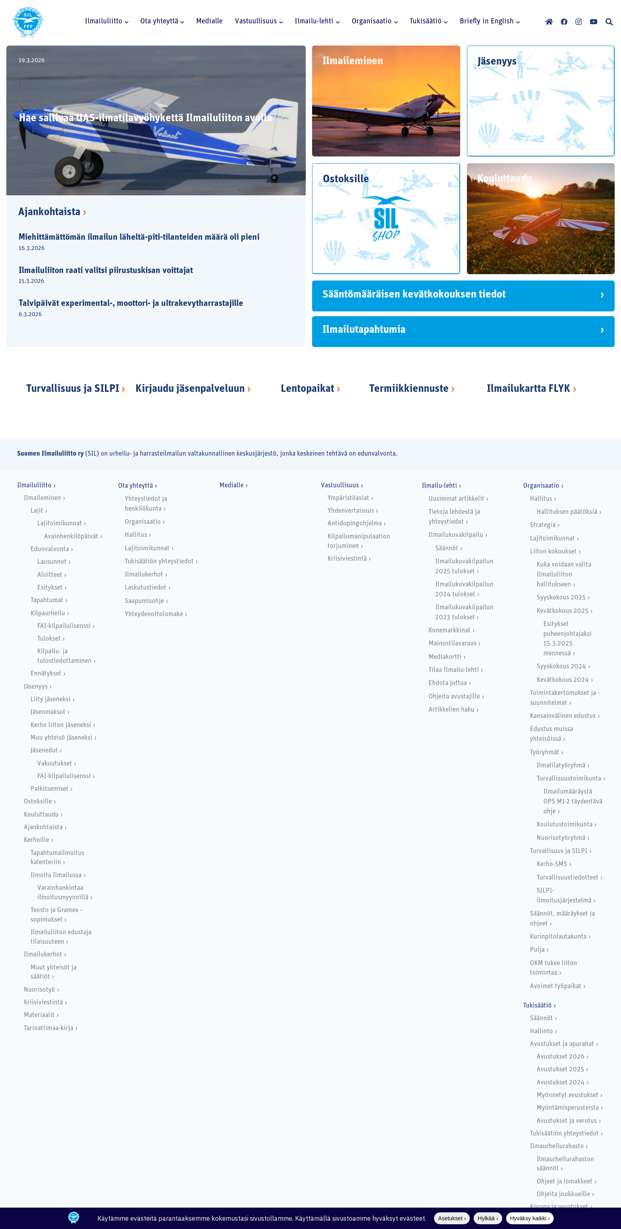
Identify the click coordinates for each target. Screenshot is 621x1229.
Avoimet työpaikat (555, 986)
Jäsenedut (44, 750)
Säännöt (446, 548)
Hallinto (541, 1031)
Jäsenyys (36, 686)
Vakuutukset (54, 763)
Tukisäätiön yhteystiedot (159, 561)
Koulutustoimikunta (564, 824)
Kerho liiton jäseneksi (60, 725)
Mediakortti (445, 657)
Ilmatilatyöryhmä (561, 765)
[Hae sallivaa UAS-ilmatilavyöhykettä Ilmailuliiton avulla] (156, 120)
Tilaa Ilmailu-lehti (454, 670)
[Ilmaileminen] (386, 101)
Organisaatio (143, 522)
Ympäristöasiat (348, 498)
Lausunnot (52, 562)
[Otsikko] (549, 21)
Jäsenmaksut (47, 712)
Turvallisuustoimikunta (569, 778)
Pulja (537, 950)
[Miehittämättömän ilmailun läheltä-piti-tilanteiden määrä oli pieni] (149, 243)
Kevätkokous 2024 (563, 680)
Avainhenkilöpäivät (71, 536)
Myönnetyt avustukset (567, 1095)
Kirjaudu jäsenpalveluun (190, 389)
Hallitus (136, 535)
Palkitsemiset (49, 789)
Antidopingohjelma (355, 523)
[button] (125, 22)
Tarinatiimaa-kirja (48, 1028)
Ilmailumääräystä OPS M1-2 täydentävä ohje (572, 801)
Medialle (231, 485)
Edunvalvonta (49, 549)
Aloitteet (49, 575)
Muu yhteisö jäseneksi (61, 738)
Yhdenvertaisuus (351, 511)
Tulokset (49, 638)
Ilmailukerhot (43, 954)
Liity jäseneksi (50, 699)
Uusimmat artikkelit (456, 499)
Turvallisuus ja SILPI (72, 389)
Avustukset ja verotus (567, 1121)
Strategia (543, 525)
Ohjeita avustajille (454, 696)
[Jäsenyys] (541, 101)
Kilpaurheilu (47, 613)
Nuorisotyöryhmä (561, 838)
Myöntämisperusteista (568, 1108)
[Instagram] (578, 22)
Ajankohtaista (52, 212)
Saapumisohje (144, 601)
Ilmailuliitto (34, 485)
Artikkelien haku (451, 709)
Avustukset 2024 (561, 1082)
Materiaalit (39, 1015)
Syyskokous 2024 (561, 666)
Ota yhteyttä (135, 486)
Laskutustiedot (145, 587)
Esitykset (50, 587)
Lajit (36, 511)
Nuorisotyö (39, 990)
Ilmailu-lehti (439, 486)
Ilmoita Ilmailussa (56, 875)
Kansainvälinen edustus (563, 716)
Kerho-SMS (552, 864)
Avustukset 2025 (560, 1069)
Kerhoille (36, 840)
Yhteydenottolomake (154, 614)
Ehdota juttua (448, 683)
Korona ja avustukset (559, 1207)
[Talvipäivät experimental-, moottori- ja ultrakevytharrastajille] (149, 309)
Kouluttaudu (41, 814)
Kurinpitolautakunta (558, 936)
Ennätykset (45, 673)
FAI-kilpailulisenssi (64, 626)
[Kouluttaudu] (541, 218)
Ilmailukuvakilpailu (456, 535)
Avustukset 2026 (561, 1056)
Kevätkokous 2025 (563, 611)
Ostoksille (38, 801)
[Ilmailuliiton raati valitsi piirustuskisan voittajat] (149, 276)
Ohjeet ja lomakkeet (564, 1181)
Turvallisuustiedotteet (567, 877)
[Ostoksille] (386, 218)
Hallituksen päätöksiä (567, 512)
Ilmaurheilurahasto (557, 1146)
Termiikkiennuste (409, 389)
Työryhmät (544, 752)
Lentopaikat (307, 389)
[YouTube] (593, 21)
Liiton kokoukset (553, 551)
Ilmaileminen (42, 498)
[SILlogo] (28, 22)
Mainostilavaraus (452, 643)
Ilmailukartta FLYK (528, 389)
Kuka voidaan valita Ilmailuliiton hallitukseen (564, 574)
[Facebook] (564, 21)
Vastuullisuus (340, 485)
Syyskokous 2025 (561, 597)
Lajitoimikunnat (59, 523)
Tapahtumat (46, 600)
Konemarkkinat (450, 630)
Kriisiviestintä (43, 1002)
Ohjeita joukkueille (563, 1194)
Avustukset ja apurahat (562, 1044)
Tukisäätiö (537, 1005)
